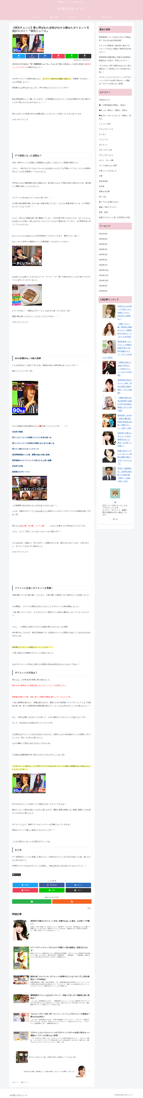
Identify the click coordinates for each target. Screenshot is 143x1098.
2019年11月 (103, 275)
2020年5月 (103, 244)
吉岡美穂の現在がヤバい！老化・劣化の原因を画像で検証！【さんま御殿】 (124, 386)
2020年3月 (103, 255)
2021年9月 (103, 234)
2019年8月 (103, 291)
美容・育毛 (103, 212)
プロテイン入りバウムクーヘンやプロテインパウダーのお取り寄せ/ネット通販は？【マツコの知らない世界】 (115, 80)
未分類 (101, 186)
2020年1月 (103, 265)
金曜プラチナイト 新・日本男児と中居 (114, 217)
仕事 (100, 176)
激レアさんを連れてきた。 (109, 202)
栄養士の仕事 (104, 191)
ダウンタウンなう (106, 155)
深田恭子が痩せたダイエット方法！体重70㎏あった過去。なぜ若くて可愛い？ (124, 439)
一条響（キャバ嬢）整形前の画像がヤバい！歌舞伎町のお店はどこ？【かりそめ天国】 (124, 330)
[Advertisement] (52, 135)
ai (115, 502)
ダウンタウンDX (105, 150)
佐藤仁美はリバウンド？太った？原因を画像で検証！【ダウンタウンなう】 (124, 457)
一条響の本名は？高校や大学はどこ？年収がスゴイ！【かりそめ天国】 (124, 368)
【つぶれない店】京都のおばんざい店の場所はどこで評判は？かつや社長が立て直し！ (115, 69)
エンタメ (102, 134)
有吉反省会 (103, 181)
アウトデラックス (106, 129)
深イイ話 (102, 197)
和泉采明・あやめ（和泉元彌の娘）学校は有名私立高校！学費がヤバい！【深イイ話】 (124, 421)
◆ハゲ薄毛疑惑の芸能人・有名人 (112, 105)
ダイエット (16, 874)
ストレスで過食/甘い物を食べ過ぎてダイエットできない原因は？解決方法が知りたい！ (115, 49)
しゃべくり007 (105, 124)
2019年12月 (103, 270)
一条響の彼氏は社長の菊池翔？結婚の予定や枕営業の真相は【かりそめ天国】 (124, 404)
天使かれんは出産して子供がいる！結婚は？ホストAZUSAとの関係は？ (124, 312)
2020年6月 (103, 239)
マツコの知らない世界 (108, 166)
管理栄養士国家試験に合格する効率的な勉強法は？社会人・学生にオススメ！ (115, 58)
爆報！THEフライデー (108, 207)
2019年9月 (103, 286)
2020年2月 (103, 260)
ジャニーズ (103, 140)
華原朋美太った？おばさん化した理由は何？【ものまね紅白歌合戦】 (115, 38)
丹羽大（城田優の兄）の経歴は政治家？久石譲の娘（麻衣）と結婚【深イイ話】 (124, 474)
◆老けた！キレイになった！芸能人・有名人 (115, 117)
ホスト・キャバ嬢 (106, 160)
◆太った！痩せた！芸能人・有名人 (113, 110)
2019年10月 (103, 281)
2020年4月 (103, 249)
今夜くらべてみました (108, 171)
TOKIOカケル (104, 100)
